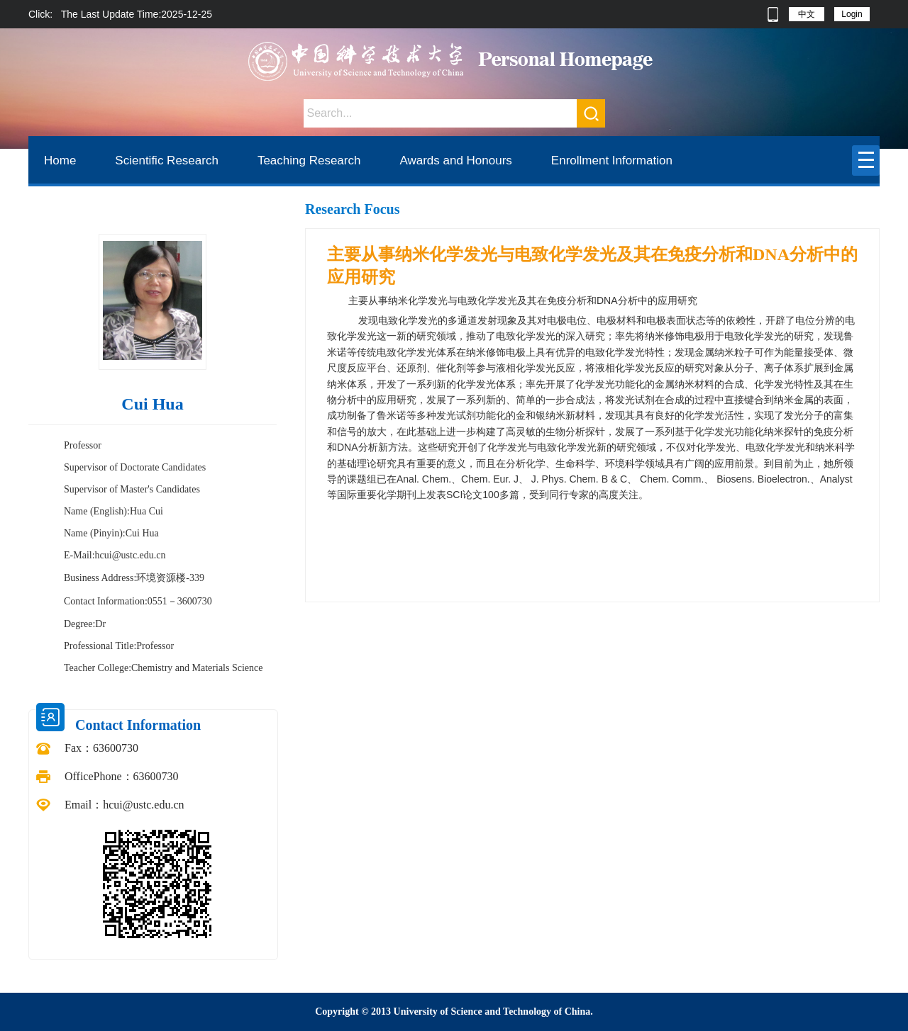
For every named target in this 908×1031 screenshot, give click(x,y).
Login (851, 14)
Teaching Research (309, 160)
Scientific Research (166, 160)
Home (60, 160)
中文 (806, 14)
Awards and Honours (455, 160)
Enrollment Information (611, 160)
